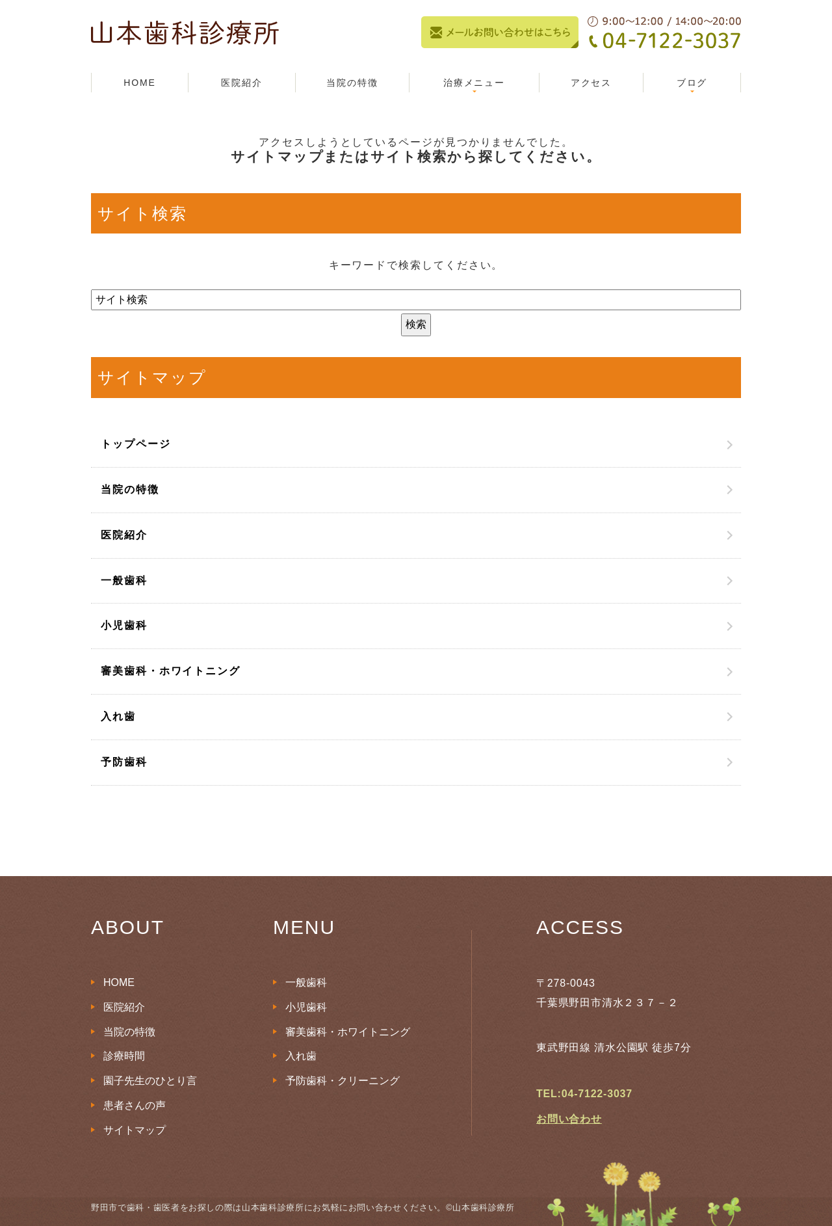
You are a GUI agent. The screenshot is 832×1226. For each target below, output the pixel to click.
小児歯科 (124, 625)
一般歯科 (124, 580)
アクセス (591, 82)
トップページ (136, 443)
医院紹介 (242, 82)
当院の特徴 (352, 82)
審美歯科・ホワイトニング (170, 670)
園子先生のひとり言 (150, 1080)
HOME (140, 82)
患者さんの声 (134, 1105)
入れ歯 (118, 716)
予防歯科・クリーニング (342, 1080)
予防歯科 (124, 761)
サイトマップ (134, 1130)
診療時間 (124, 1055)
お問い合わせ (569, 1119)
